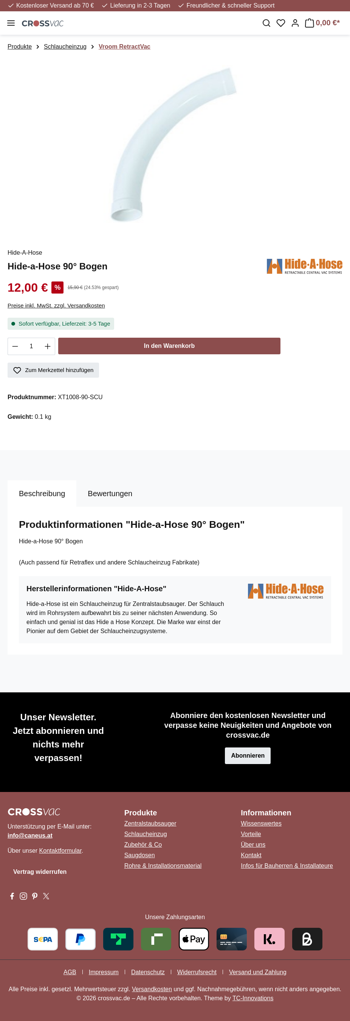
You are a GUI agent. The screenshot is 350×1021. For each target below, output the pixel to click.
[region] (175, 146)
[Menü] (11, 23)
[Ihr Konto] (295, 23)
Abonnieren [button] (248, 755)
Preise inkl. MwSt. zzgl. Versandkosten (56, 305)
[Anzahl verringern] (15, 346)
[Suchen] (266, 23)
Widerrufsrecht (197, 972)
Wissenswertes (261, 823)
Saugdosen (139, 855)
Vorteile (251, 834)
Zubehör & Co (143, 844)
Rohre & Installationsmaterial (163, 866)
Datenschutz (148, 972)
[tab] (42, 493)
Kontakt (251, 855)
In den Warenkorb (169, 346)
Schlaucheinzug (145, 834)
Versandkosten (152, 989)
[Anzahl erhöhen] (47, 346)
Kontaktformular (60, 850)
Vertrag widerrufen (40, 872)
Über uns (253, 844)
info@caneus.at (30, 835)
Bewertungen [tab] (110, 493)
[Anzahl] (31, 346)
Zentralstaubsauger (150, 823)
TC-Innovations (253, 998)
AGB (69, 972)
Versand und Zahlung (258, 972)
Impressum (104, 972)
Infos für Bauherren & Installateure (287, 866)
